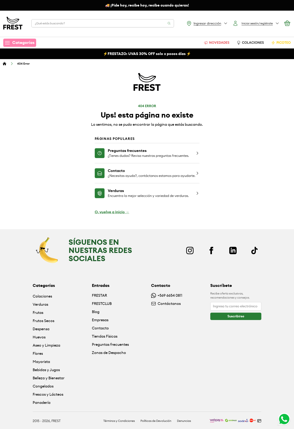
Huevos (39, 337)
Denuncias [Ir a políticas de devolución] (184, 421)
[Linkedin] (233, 250)
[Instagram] (190, 250)
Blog (95, 311)
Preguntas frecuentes (110, 344)
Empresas (100, 320)
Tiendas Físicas (104, 336)
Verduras (40, 304)
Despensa (41, 329)
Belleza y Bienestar (49, 378)
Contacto (100, 328)
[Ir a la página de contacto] (147, 173)
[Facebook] (211, 250)
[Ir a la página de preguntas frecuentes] (147, 153)
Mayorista (41, 361)
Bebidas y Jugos (46, 369)
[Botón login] (256, 23)
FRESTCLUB (102, 303)
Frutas (38, 312)
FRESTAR (99, 295)
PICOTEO (281, 42)
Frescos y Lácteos (48, 394)
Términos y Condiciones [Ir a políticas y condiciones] (119, 421)
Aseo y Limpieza (46, 345)
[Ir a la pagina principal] (12, 23)
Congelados (43, 386)
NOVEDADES (216, 42)
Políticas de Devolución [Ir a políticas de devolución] (155, 421)
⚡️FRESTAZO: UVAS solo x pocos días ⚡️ (147, 53)
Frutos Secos (43, 320)
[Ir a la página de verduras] (147, 193)
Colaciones (42, 296)
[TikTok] (254, 250)
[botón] (235, 316)
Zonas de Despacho (109, 352)
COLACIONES (250, 42)
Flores (38, 353)
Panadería (41, 402)
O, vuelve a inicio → (112, 212)
